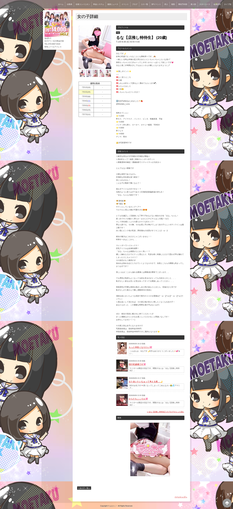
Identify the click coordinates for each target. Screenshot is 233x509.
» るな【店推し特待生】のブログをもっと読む (165, 412)
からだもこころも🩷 (138, 399)
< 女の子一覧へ (84, 488)
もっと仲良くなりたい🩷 (140, 347)
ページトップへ (181, 497)
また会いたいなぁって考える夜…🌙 (145, 381)
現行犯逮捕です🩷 (137, 364)
